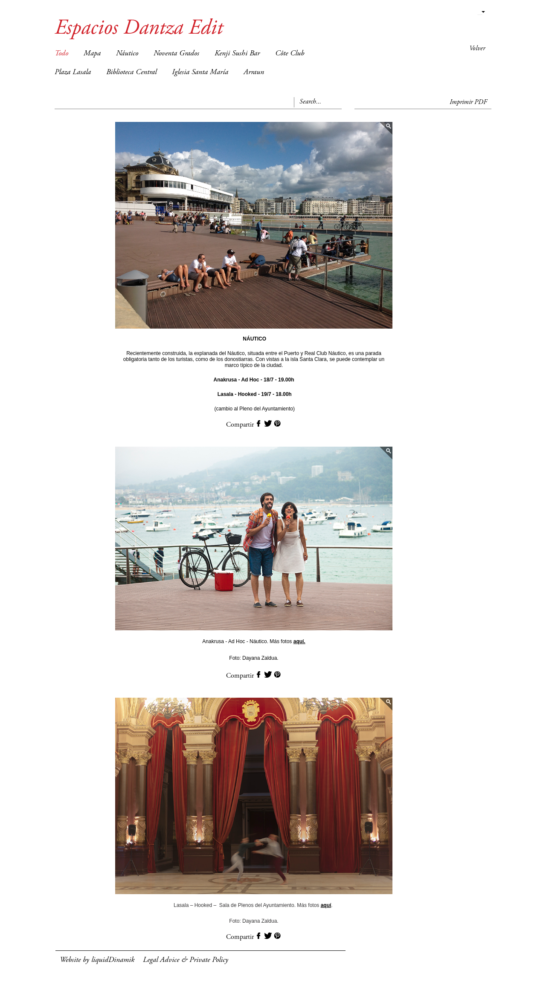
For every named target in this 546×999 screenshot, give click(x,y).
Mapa (92, 54)
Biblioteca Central (131, 72)
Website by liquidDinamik (97, 960)
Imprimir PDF (468, 102)
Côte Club (289, 54)
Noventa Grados (176, 54)
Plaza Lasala (73, 72)
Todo (61, 54)
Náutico (127, 54)
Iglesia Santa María (200, 72)
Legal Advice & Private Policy (185, 960)
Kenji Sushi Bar (237, 54)
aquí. (299, 641)
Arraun (254, 72)
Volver (477, 48)
